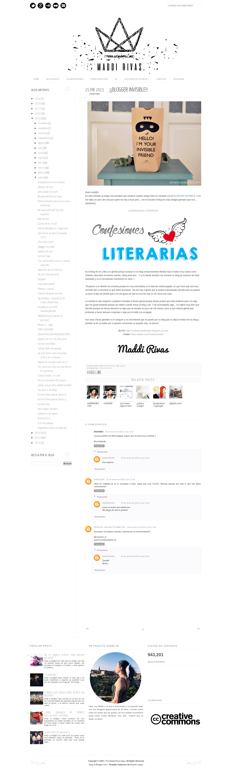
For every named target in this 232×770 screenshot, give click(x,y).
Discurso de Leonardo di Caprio (52, 380)
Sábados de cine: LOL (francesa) (52, 339)
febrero (41, 173)
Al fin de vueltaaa (45, 423)
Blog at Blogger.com (98, 764)
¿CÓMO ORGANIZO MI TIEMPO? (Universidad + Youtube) (64, 714)
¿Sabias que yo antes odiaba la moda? (54, 385)
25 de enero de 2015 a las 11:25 (120, 479)
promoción (106, 368)
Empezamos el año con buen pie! (52, 428)
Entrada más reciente (87, 629)
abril (40, 163)
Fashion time (43, 404)
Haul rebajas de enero (47, 409)
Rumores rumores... (47, 289)
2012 (38, 443)
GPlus (40, 6)
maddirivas (110, 366)
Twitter (33, 6)
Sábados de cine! (45, 187)
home (36, 79)
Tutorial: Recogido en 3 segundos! (53, 228)
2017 (38, 108)
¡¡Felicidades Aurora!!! (48, 192)
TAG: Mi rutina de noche (48, 274)
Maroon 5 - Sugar (45, 325)
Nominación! (43, 219)
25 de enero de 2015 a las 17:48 (141, 527)
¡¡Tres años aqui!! (45, 242)
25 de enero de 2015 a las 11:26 (135, 503)
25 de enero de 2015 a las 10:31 (135, 458)
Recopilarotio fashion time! (49, 196)
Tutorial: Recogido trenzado (50, 293)
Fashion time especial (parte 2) (52, 395)
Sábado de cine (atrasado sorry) (52, 362)
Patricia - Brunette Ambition (109, 527)
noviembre (43, 128)
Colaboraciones (74, 79)
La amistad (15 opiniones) (57, 732)
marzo (41, 168)
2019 (38, 99)
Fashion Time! (44, 256)
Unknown (99, 479)
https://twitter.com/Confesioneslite (147, 334)
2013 (38, 438)
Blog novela (52, 79)
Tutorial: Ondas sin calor (49, 376)
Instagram (63, 6)
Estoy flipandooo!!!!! (46, 284)
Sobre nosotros (99, 79)
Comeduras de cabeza (47, 413)
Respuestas (102, 452)
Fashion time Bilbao (46, 344)
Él (116, 79)
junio (41, 153)
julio (40, 148)
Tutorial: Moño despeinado (49, 348)
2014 (38, 433)
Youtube (48, 6)
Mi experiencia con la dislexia (51, 182)
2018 (38, 103)
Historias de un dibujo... (137, 79)
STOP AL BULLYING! (45, 329)
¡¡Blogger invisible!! (46, 247)
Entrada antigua (198, 629)
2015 (38, 118)
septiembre (43, 138)
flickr (56, 6)
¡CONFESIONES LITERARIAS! (143, 211)
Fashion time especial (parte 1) (52, 399)
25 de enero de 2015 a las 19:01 (135, 556)
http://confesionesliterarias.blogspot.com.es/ (147, 330)
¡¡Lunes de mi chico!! (47, 224)
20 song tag (49, 674)
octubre (42, 133)
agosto (41, 143)
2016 (38, 113)
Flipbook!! (42, 279)
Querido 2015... (45, 418)
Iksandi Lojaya (136, 764)
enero (41, 177)
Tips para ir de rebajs (47, 390)
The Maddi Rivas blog (115, 761)
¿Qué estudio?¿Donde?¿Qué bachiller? (54, 334)
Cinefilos (161, 79)
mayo (41, 158)
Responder (99, 446)
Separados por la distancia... (51, 270)
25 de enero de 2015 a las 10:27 (119, 432)
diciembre (43, 123)
